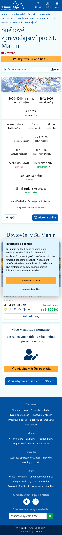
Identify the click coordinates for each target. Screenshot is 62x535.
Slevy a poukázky (22, 481)
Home (4, 14)
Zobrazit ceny (31, 316)
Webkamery (31, 424)
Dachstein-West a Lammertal (33, 18)
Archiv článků (16, 438)
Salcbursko (7, 18)
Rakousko (45, 14)
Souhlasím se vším (31, 280)
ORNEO (38, 531)
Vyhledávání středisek (23, 14)
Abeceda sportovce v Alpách (25, 457)
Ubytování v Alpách (42, 415)
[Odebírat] (50, 516)
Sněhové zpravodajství (25, 22)
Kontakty (22, 476)
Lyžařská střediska (19, 415)
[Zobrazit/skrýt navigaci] (57, 5)
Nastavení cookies (31, 289)
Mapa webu (37, 486)
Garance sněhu (41, 481)
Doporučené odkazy (23, 443)
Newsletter (43, 443)
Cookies (50, 486)
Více (53, 69)
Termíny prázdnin (31, 462)
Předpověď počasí (17, 419)
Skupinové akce (20, 410)
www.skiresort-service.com (34, 207)
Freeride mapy (45, 438)
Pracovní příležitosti (18, 486)
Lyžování (47, 457)
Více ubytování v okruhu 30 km (32, 382)
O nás (12, 476)
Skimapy (30, 438)
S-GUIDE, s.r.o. (26, 528)
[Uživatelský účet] (38, 5)
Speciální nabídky (40, 410)
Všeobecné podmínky (41, 476)
